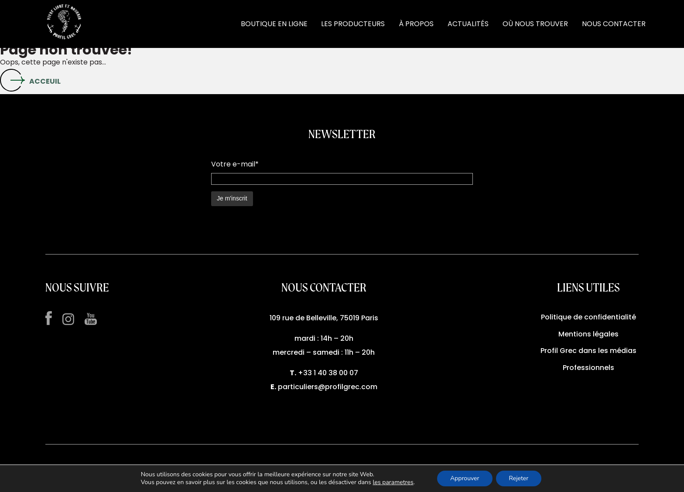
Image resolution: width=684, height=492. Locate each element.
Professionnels (588, 368)
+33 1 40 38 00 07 (328, 373)
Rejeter (519, 478)
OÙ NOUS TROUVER (535, 24)
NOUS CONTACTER (614, 24)
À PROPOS (416, 24)
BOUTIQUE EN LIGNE (274, 24)
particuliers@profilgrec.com (327, 387)
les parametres (393, 482)
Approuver (464, 478)
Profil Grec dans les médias (588, 351)
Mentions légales (588, 334)
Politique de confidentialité (588, 317)
